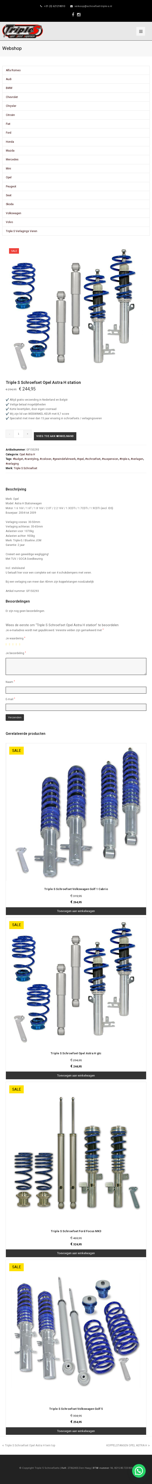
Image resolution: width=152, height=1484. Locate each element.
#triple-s (124, 459)
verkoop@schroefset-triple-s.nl (93, 6)
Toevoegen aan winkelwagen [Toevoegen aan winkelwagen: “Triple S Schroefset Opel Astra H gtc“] (76, 1075)
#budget (18, 459)
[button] (139, 1471)
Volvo (9, 222)
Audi (9, 79)
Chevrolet (12, 97)
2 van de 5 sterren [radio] (10, 644)
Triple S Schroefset (25, 468)
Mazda (10, 150)
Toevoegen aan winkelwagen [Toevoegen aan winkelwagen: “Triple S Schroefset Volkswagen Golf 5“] (76, 1431)
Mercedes (12, 159)
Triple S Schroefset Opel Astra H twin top (28, 1445)
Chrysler (11, 106)
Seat (9, 195)
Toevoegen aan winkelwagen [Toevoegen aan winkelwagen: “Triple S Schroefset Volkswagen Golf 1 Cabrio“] (76, 911)
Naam (10, 682)
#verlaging (12, 463)
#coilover (45, 459)
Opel (9, 177)
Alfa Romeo (13, 70)
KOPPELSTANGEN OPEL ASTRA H (128, 1445)
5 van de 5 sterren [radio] (20, 644)
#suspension (110, 459)
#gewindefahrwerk (64, 459)
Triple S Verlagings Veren (21, 231)
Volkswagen (13, 213)
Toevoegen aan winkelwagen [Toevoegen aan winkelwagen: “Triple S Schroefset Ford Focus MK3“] (76, 1253)
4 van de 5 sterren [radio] (17, 644)
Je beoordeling (16, 653)
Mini (8, 168)
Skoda (10, 204)
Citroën (10, 115)
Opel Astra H (27, 454)
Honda (10, 141)
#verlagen (137, 459)
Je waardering (15, 638)
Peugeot (11, 186)
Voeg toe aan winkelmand (55, 436)
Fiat (8, 123)
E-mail (10, 699)
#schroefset (93, 459)
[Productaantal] (19, 434)
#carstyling (31, 459)
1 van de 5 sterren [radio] (7, 644)
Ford (8, 132)
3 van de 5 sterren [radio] (13, 644)
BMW (9, 88)
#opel (80, 459)
